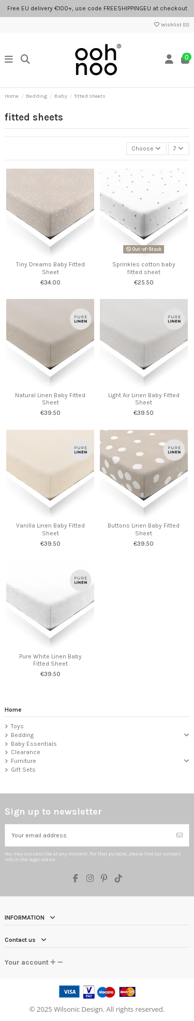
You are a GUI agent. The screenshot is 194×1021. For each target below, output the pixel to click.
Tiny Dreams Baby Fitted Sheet (50, 268)
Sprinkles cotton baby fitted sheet (143, 268)
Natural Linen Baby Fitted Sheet (50, 399)
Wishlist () (171, 25)
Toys (17, 726)
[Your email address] (88, 835)
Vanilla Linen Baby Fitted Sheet (50, 529)
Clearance (25, 752)
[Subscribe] (179, 835)
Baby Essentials (34, 743)
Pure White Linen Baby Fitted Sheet (50, 660)
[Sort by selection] (146, 148)
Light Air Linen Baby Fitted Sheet (144, 399)
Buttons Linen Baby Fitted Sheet (144, 529)
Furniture (23, 760)
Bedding (22, 735)
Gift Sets (23, 769)
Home (13, 709)
